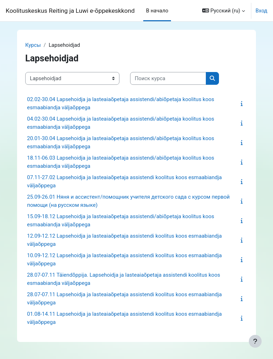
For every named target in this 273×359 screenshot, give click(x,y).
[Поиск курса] (168, 78)
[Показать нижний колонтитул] (255, 341)
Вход (261, 10)
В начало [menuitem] (157, 10)
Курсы (33, 45)
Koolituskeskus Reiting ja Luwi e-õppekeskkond (70, 10)
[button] (223, 10)
